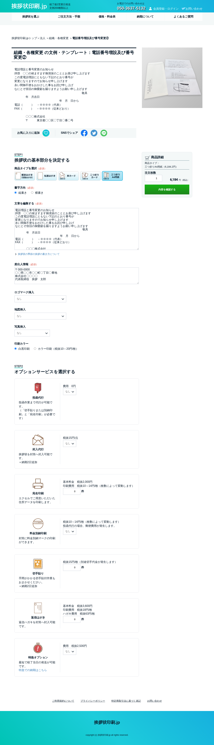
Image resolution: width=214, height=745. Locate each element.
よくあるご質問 (183, 16)
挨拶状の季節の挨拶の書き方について (39, 254)
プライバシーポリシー (93, 700)
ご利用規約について (63, 700)
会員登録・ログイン (166, 8)
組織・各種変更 (59, 38)
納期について (145, 16)
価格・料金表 (107, 16)
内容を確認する (167, 189)
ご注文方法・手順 (69, 16)
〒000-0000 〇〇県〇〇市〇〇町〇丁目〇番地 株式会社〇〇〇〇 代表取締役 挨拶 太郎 (76, 275)
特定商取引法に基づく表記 (126, 700)
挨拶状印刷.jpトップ (24, 38)
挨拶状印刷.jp (107, 722)
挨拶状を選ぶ (30, 16)
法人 (42, 38)
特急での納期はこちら (33, 670)
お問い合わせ (194, 8)
